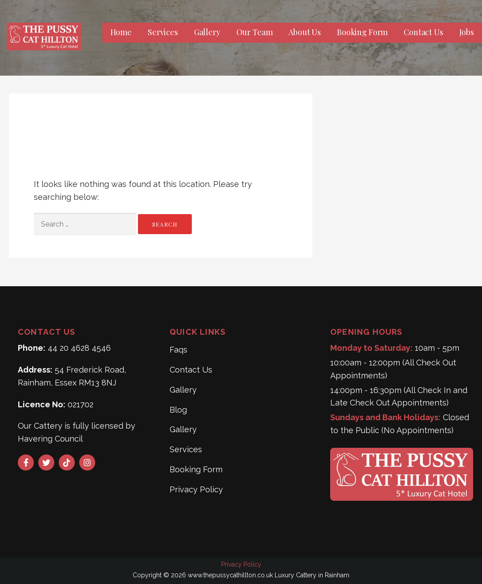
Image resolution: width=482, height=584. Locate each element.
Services (163, 32)
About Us (304, 32)
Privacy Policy (196, 489)
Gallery (207, 32)
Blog (178, 409)
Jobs (466, 32)
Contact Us (423, 32)
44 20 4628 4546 (79, 348)
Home (121, 32)
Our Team (254, 32)
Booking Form (362, 32)
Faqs (178, 349)
